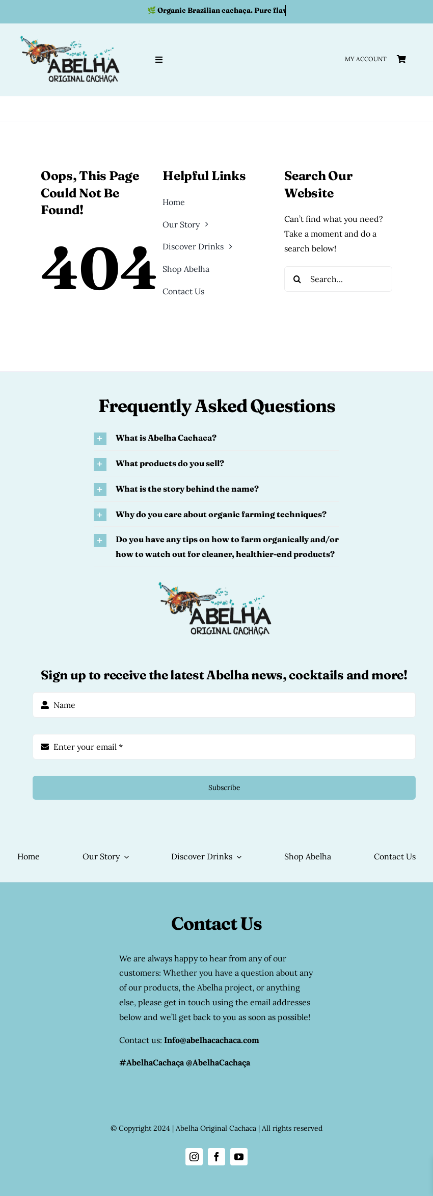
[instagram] (194, 1156)
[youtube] (239, 1156)
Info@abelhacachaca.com (211, 1040)
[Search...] (338, 279)
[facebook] (216, 1156)
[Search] (297, 279)
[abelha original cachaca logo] (71, 36)
